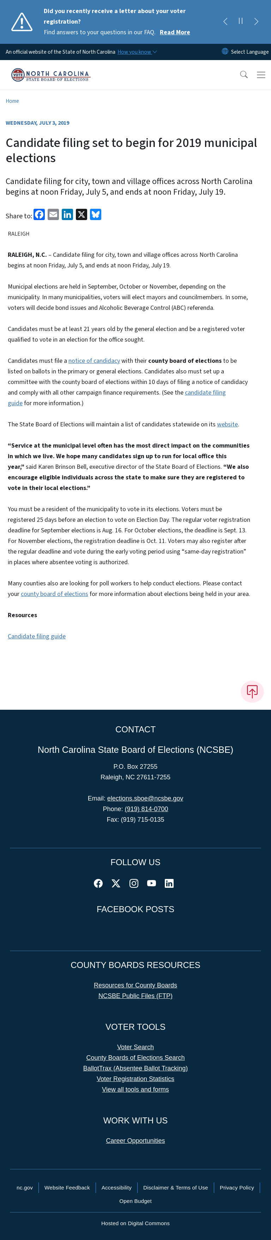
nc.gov (25, 1188)
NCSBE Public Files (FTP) (135, 995)
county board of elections (54, 594)
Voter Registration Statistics (135, 1078)
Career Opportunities (135, 1140)
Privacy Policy (237, 1188)
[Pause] (240, 22)
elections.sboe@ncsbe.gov (145, 798)
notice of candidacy (94, 360)
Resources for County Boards (135, 985)
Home (12, 101)
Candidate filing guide (37, 636)
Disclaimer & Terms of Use (175, 1188)
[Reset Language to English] (225, 52)
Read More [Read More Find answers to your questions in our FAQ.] (175, 32)
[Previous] (225, 22)
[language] (250, 52)
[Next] (256, 22)
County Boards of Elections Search (135, 1057)
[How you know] (136, 52)
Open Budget (135, 1201)
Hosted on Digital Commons (135, 1223)
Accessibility (117, 1188)
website (227, 424)
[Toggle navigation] (261, 74)
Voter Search (135, 1047)
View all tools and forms (135, 1089)
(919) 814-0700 (146, 809)
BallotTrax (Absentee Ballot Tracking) (135, 1068)
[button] (239, 74)
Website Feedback (67, 1188)
